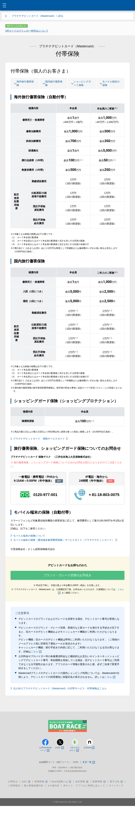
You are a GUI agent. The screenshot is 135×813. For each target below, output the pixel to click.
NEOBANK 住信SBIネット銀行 (67, 5)
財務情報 (99, 788)
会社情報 (82, 788)
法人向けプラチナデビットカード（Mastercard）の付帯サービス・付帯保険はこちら (60, 695)
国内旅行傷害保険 (53, 84)
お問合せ (13, 788)
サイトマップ (116, 792)
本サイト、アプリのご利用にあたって (84, 792)
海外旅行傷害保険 (24, 84)
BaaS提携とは (62, 788)
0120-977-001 (45, 495)
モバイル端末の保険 (110, 84)
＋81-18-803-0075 (103, 495)
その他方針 (53, 792)
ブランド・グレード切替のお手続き (67, 579)
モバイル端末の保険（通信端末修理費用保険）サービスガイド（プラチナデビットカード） (65, 541)
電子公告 (116, 788)
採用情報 (41, 788)
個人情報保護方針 (34, 792)
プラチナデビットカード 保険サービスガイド (40, 439)
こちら (36, 658)
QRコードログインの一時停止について (26, 30)
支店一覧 (88, 769)
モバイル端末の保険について (29, 536)
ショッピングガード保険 (81, 84)
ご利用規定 (14, 792)
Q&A (26, 788)
